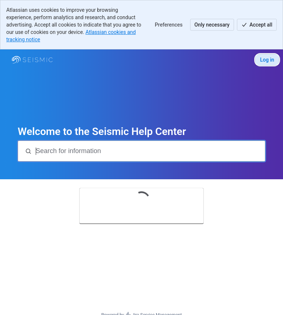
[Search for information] (149, 151)
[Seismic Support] (32, 59)
